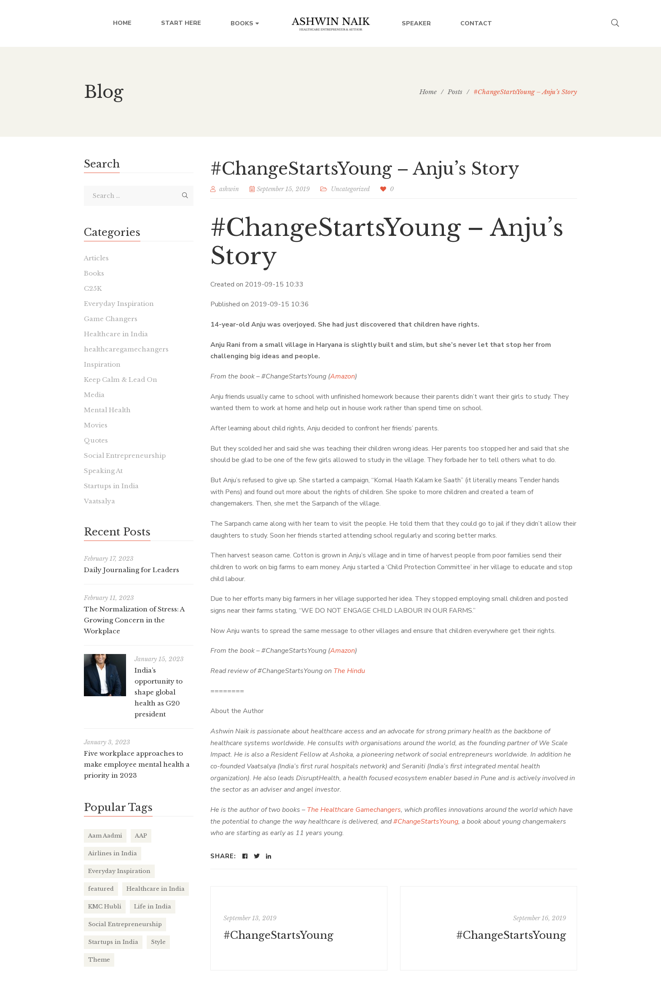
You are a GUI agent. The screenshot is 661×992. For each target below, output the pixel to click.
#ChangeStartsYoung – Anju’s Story (387, 241)
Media (94, 395)
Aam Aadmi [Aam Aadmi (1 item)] (105, 835)
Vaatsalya (99, 501)
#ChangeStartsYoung (278, 936)
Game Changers (110, 319)
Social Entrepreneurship (125, 455)
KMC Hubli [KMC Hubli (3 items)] (104, 906)
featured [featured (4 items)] (101, 888)
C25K (93, 288)
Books (94, 273)
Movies (95, 425)
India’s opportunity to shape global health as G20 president (158, 692)
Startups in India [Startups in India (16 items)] (113, 942)
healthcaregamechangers (126, 349)
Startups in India (111, 486)
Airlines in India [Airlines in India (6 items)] (112, 853)
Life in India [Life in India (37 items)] (152, 906)
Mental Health (107, 410)
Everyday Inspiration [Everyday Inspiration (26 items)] (119, 871)
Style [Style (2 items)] (158, 942)
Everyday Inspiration (119, 304)
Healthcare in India (116, 334)
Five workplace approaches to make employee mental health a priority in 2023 (137, 764)
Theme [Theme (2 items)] (99, 959)
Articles (96, 258)
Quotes (96, 440)
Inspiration (102, 364)
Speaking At (103, 471)
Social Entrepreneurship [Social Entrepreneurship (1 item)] (125, 924)
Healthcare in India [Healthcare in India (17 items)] (155, 888)
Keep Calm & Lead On (120, 380)
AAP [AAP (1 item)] (141, 835)
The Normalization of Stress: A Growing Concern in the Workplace (134, 620)
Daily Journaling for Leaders (131, 570)
